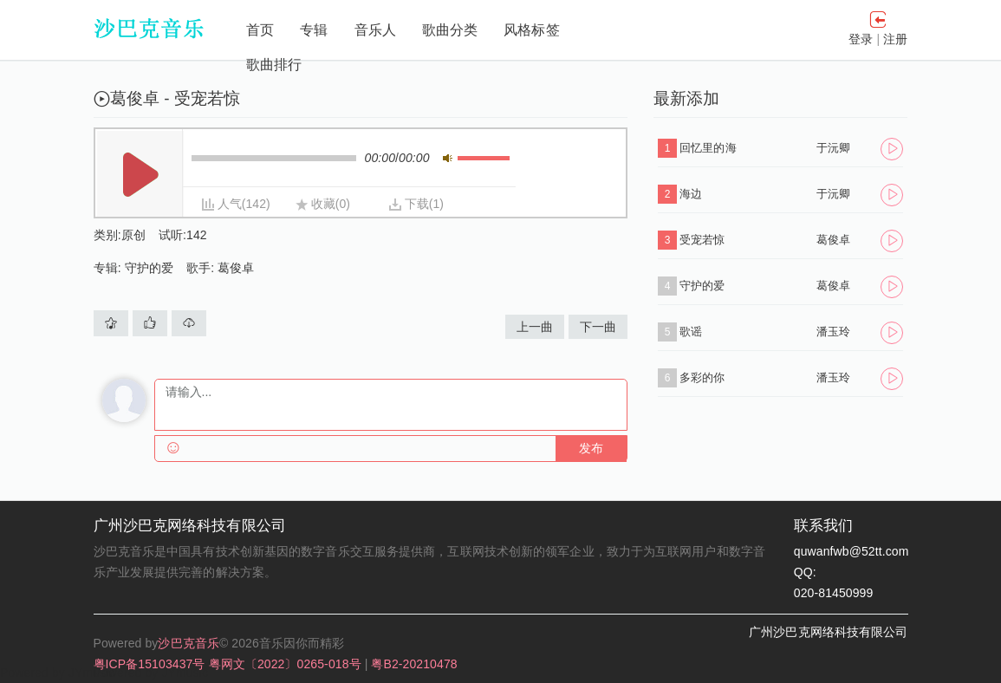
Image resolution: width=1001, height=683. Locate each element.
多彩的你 (702, 377)
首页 (260, 30)
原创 (133, 235)
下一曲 (598, 327)
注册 (895, 39)
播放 (140, 174)
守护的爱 (149, 268)
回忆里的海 (708, 147)
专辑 (314, 30)
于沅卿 (833, 147)
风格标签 (531, 30)
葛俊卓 (236, 268)
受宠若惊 (702, 239)
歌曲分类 (450, 30)
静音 (447, 158)
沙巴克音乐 (188, 643)
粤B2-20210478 (414, 664)
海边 (690, 193)
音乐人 (375, 30)
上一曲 (535, 327)
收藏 (323, 204)
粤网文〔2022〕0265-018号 (287, 664)
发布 (591, 448)
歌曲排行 (274, 64)
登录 (860, 39)
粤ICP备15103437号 (151, 664)
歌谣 (690, 331)
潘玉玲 (833, 331)
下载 (417, 204)
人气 (230, 204)
